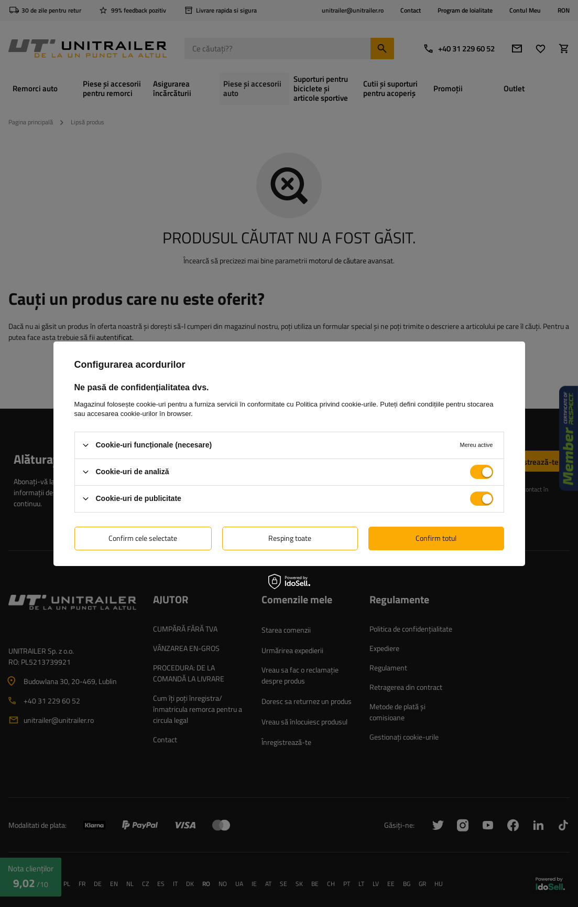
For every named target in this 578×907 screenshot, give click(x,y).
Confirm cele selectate (142, 537)
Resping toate (289, 537)
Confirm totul (436, 537)
